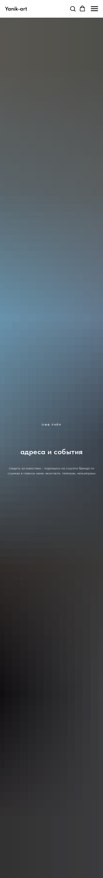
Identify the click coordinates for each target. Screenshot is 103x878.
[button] (73, 9)
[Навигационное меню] (94, 8)
